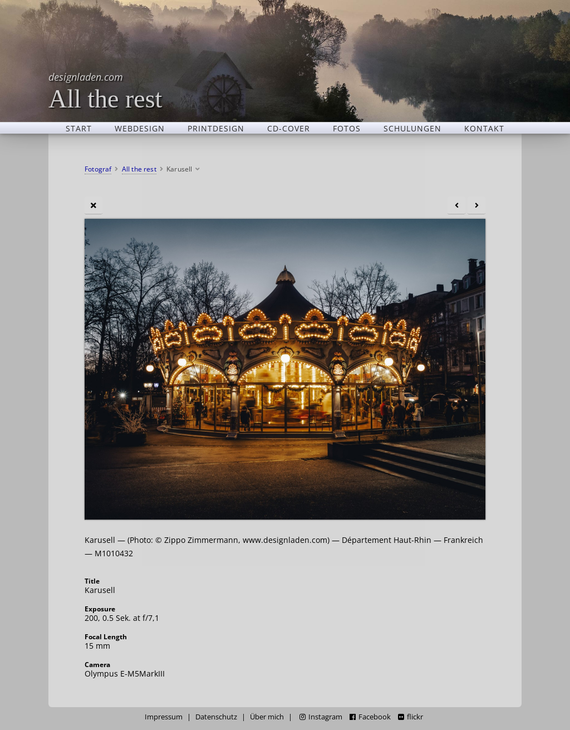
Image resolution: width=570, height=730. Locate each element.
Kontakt (484, 128)
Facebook (370, 717)
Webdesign (140, 128)
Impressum (164, 717)
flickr (410, 717)
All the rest (105, 90)
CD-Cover (288, 128)
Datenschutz (216, 717)
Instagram (320, 717)
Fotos (347, 128)
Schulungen (412, 128)
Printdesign (216, 128)
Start (79, 128)
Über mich (267, 717)
